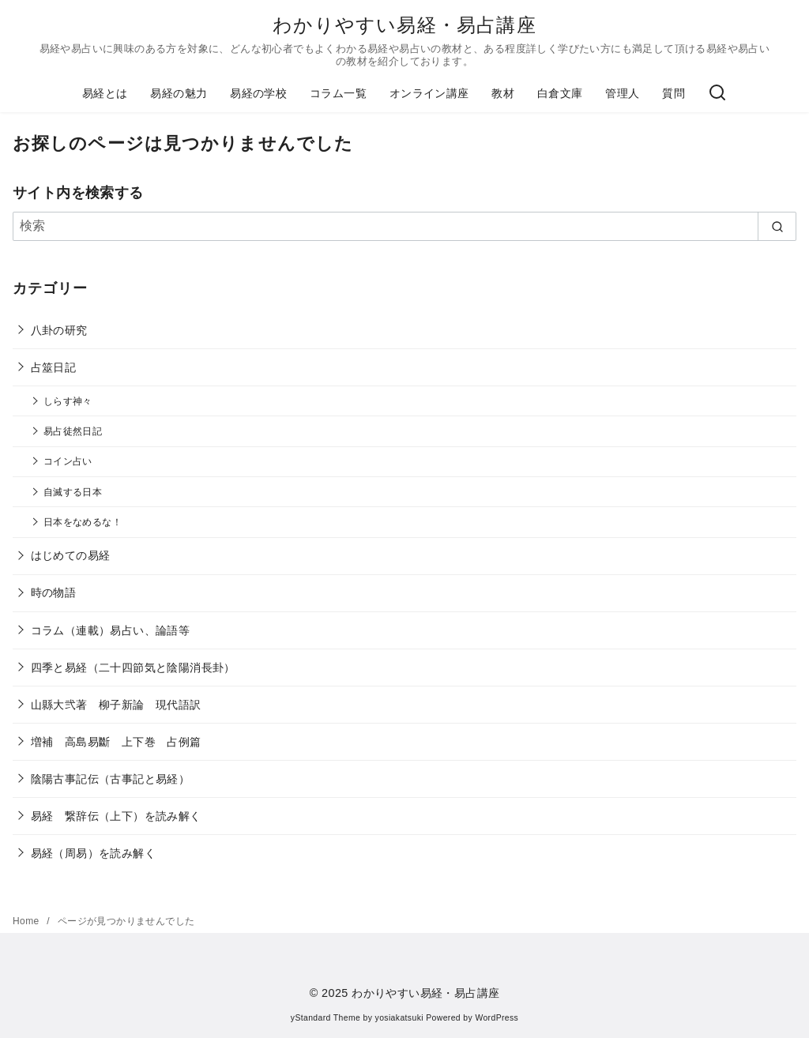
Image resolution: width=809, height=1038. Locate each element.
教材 (502, 93)
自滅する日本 (72, 492)
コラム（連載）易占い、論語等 (110, 630)
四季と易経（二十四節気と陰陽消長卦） (133, 667)
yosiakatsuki (399, 1018)
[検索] (717, 94)
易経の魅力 (178, 93)
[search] (777, 226)
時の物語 (54, 592)
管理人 (622, 93)
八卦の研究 (59, 330)
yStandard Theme (325, 1018)
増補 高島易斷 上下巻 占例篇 (116, 741)
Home (27, 921)
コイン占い (67, 461)
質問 (673, 93)
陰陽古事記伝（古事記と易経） (110, 779)
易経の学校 (258, 93)
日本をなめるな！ (82, 522)
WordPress (496, 1018)
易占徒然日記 (72, 431)
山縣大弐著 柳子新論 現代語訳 (116, 704)
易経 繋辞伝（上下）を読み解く (116, 816)
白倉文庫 (560, 93)
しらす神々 (67, 401)
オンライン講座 (429, 93)
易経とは (105, 93)
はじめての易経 (71, 555)
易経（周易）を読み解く (93, 853)
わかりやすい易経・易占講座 (404, 25)
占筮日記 (54, 367)
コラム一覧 (338, 93)
